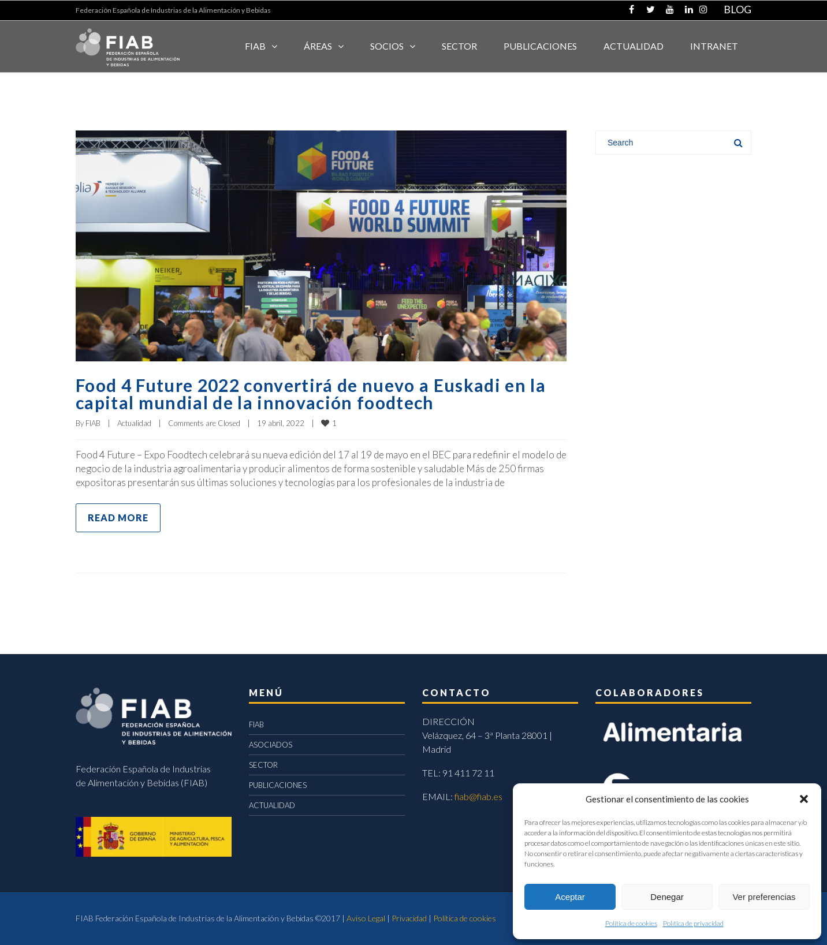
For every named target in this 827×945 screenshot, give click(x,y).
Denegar (667, 897)
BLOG (737, 9)
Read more (118, 517)
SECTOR (459, 45)
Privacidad (409, 918)
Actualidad (134, 423)
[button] (804, 799)
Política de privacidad (693, 923)
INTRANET (714, 45)
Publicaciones (540, 45)
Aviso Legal (366, 918)
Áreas (318, 45)
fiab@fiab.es (478, 796)
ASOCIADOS (270, 744)
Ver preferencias (763, 897)
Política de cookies (631, 923)
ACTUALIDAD (634, 45)
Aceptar (570, 897)
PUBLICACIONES (278, 785)
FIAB (255, 45)
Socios (387, 45)
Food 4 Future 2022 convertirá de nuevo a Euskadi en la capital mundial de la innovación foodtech (311, 394)
